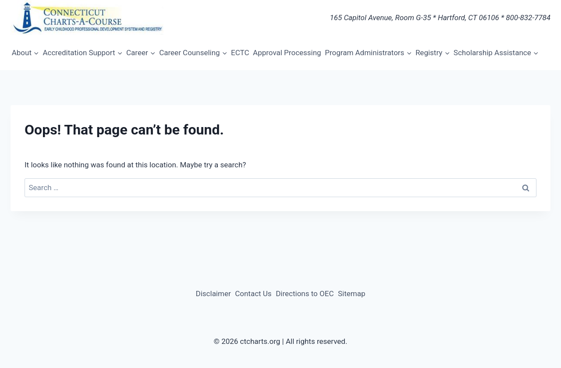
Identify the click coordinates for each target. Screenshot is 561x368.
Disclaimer (213, 293)
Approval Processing (287, 52)
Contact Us (253, 293)
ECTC (240, 52)
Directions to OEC (305, 293)
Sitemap (352, 293)
